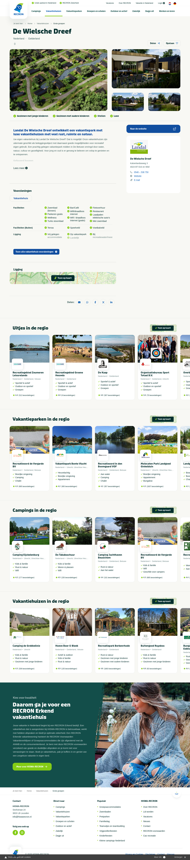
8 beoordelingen (68, 395)
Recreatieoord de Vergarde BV (28, 465)
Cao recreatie (149, 836)
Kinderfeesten (105, 836)
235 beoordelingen (69, 578)
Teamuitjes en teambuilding (112, 826)
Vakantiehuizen (53, 11)
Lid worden (148, 812)
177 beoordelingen (26, 578)
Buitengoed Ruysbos (152, 645)
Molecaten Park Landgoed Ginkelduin (156, 465)
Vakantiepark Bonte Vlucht (71, 463)
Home (30, 24)
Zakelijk (136, 11)
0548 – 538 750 (141, 172)
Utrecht (166, 379)
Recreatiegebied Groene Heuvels (69, 374)
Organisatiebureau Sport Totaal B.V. (155, 374)
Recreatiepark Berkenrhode (114, 645)
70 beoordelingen (154, 395)
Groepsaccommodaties (110, 807)
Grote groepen (59, 24)
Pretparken (104, 816)
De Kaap (102, 372)
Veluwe (37, 379)
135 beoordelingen (69, 669)
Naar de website (153, 128)
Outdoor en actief (119, 11)
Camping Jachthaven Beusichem (110, 556)
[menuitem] (36, 11)
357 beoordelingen (111, 486)
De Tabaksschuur (65, 554)
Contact (146, 826)
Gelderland (28, 379)
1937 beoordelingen (155, 486)
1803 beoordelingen (112, 669)
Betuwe (37, 470)
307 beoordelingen (111, 395)
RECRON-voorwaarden (154, 831)
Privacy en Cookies (134, 854)
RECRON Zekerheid (69, 3)
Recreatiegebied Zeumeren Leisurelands (28, 374)
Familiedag (104, 821)
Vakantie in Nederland (144, 3)
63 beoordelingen (154, 669)
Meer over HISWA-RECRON (31, 766)
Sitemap (170, 854)
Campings (36, 11)
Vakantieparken (74, 11)
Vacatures (110, 3)
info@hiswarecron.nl (22, 817)
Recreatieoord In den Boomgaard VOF (110, 465)
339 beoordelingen (26, 669)
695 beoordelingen (26, 486)
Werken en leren (167, 11)
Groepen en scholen (96, 11)
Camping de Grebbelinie (26, 645)
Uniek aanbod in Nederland (44, 3)
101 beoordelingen (111, 578)
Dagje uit (149, 11)
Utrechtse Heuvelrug (83, 467)
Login (161, 3)
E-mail (137, 180)
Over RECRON (125, 3)
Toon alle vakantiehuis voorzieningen (36, 251)
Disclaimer (150, 854)
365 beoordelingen (69, 486)
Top (176, 793)
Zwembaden (105, 812)
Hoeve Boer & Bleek (66, 645)
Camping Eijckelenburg (26, 554)
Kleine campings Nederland (112, 840)
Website (137, 176)
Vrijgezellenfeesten (108, 831)
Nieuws (146, 821)
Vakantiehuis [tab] (21, 198)
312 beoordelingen (26, 395)
